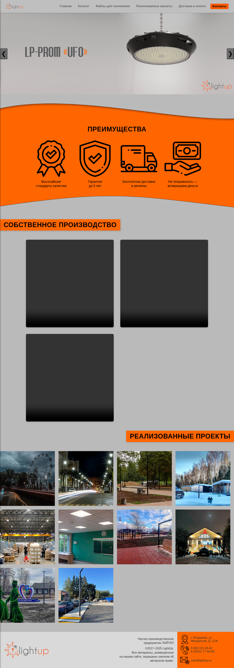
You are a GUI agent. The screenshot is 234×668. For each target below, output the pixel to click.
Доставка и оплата (192, 6)
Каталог (83, 6)
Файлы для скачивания (113, 6)
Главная (65, 6)
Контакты (219, 6)
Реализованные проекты (154, 6)
